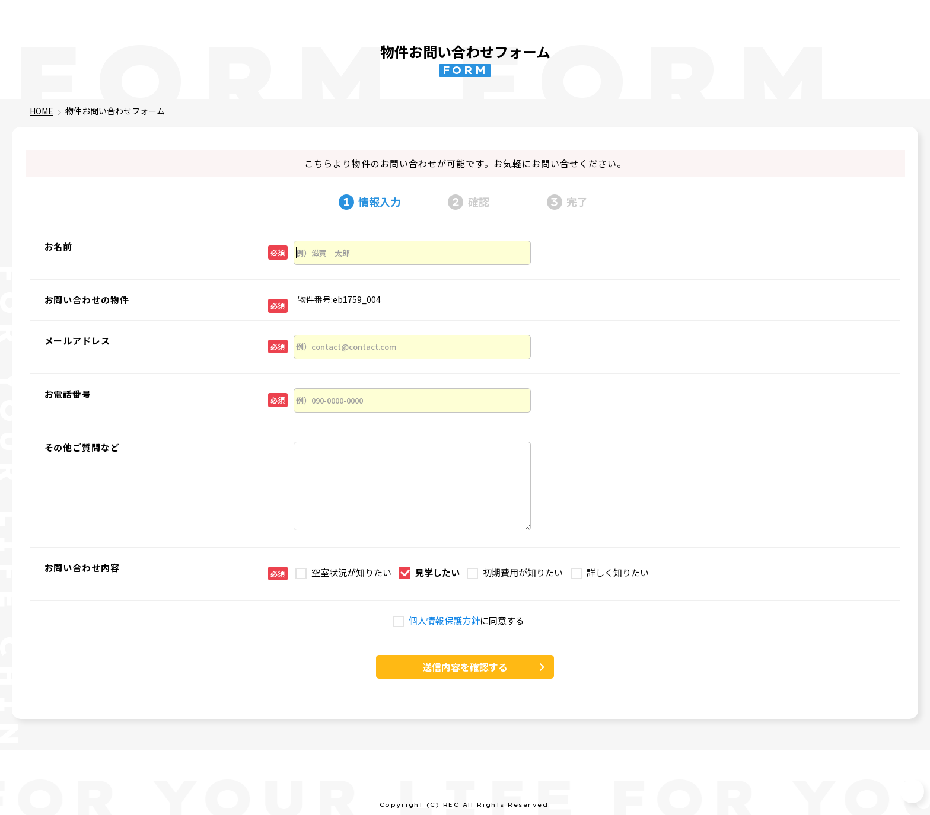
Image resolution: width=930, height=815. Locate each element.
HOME (41, 111)
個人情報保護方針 (444, 621)
